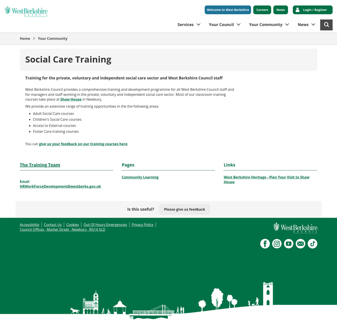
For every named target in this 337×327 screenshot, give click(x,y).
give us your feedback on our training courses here (83, 144)
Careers (262, 10)
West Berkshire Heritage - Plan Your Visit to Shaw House (266, 179)
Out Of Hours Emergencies (105, 224)
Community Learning (140, 177)
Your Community (52, 38)
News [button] (303, 24)
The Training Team (40, 165)
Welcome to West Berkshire (228, 10)
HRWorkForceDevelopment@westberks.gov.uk (60, 186)
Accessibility (29, 224)
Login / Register (315, 10)
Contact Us (53, 224)
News (280, 10)
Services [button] (186, 24)
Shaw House (71, 99)
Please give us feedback (184, 209)
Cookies (72, 224)
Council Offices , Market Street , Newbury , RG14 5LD (62, 229)
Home (25, 38)
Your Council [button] (221, 24)
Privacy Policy (143, 224)
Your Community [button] (265, 24)
